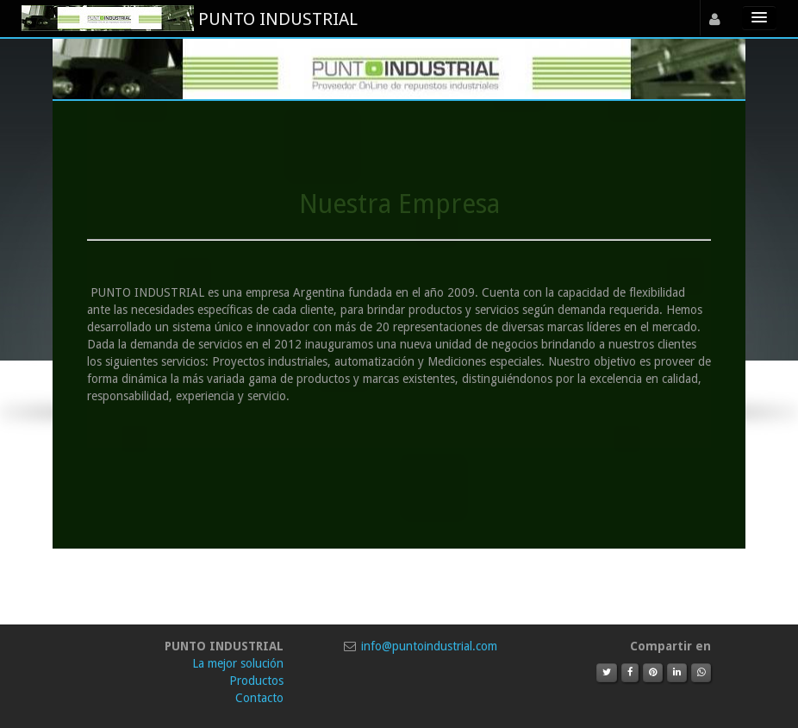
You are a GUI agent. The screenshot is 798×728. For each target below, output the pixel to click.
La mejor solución (238, 663)
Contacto (259, 698)
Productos (256, 680)
